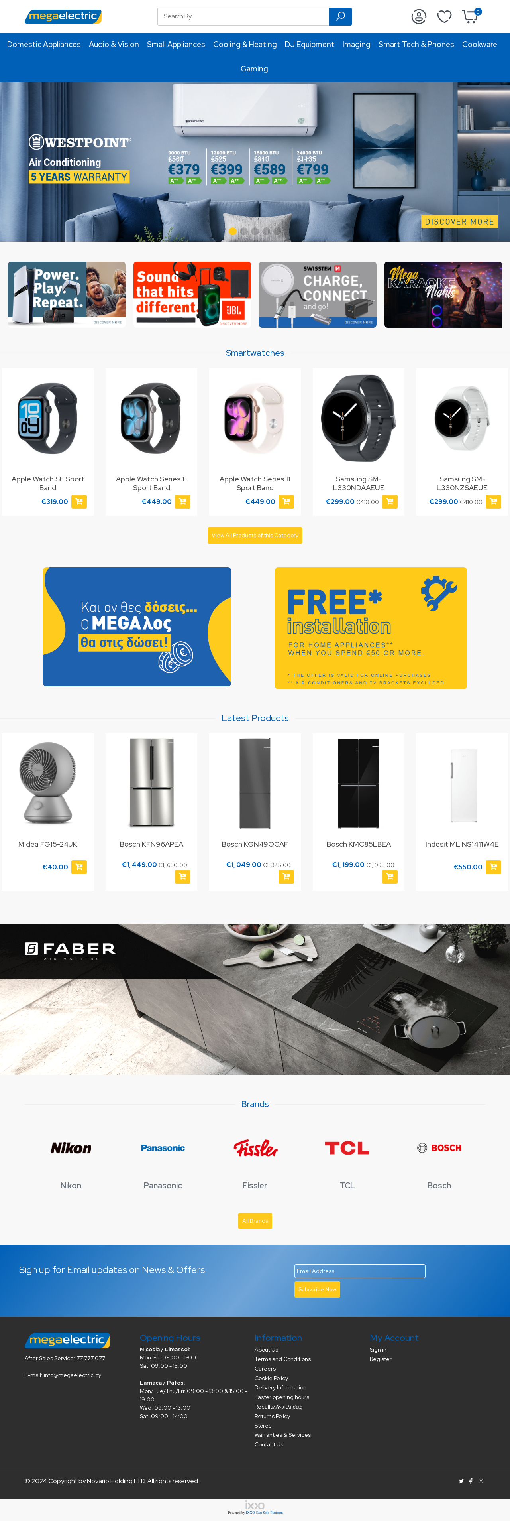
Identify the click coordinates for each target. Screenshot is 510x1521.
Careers (265, 1368)
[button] (233, 231)
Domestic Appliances (44, 44)
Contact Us (269, 1444)
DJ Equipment (310, 44)
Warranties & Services (283, 1434)
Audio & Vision (114, 44)
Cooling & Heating (245, 44)
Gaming (254, 69)
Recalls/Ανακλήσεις (278, 1406)
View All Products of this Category (255, 535)
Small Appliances (176, 44)
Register (381, 1359)
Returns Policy (272, 1416)
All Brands (255, 1220)
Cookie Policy (271, 1378)
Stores (263, 1425)
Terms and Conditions (283, 1359)
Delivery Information (280, 1387)
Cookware (479, 44)
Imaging (357, 44)
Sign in (378, 1349)
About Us (266, 1349)
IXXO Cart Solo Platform (264, 1513)
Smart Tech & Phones (416, 44)
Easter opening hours (282, 1397)
